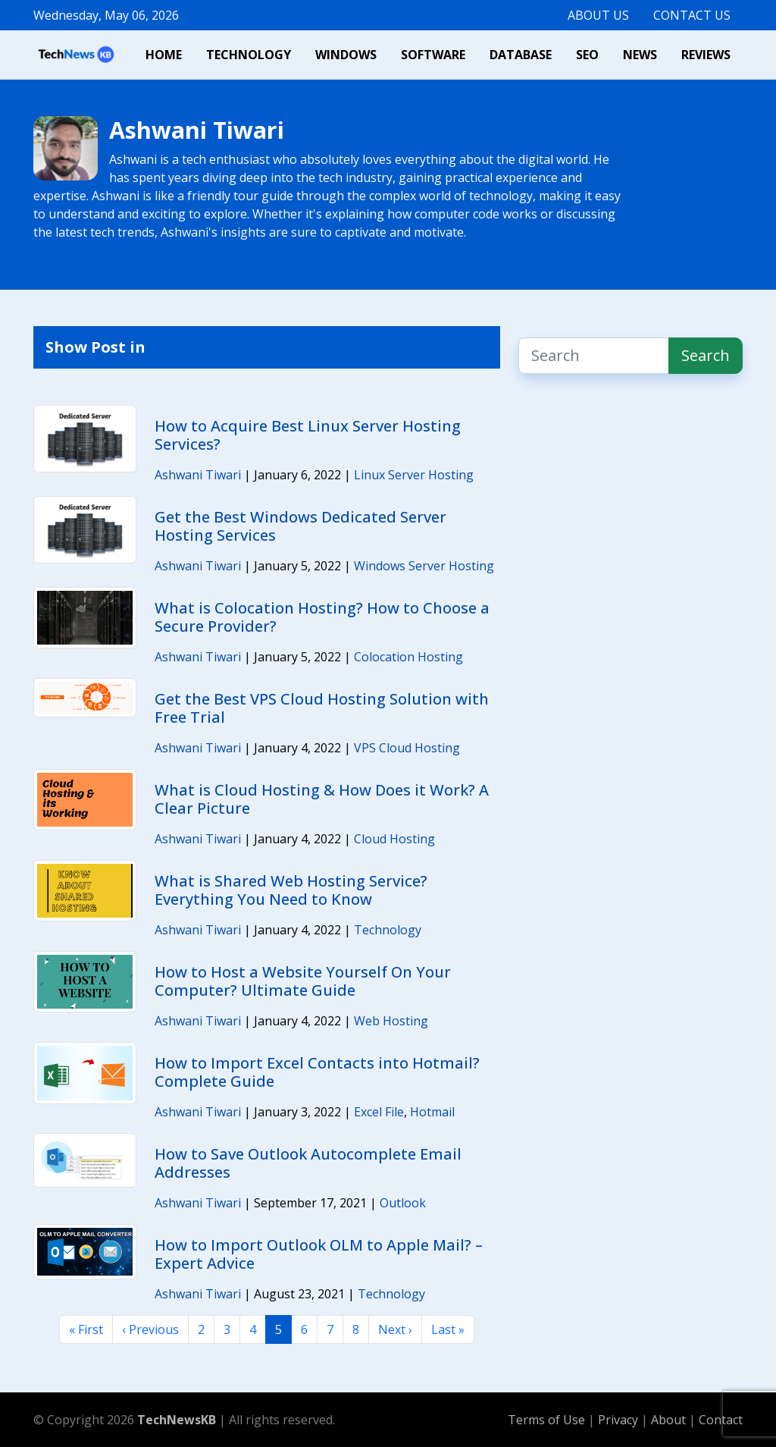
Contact (721, 1419)
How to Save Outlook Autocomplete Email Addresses (308, 1163)
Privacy (619, 1419)
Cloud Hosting (394, 838)
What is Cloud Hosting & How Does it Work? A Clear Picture (322, 799)
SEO (587, 54)
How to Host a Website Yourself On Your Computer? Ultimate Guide (303, 981)
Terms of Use (546, 1419)
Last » (448, 1329)
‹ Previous (150, 1329)
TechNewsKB (176, 1419)
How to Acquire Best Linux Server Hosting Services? (308, 435)
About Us (598, 15)
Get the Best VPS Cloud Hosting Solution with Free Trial (322, 708)
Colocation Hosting (408, 656)
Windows (346, 54)
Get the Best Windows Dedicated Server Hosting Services (300, 526)
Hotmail (432, 1111)
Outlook (403, 1202)
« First (86, 1329)
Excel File (379, 1111)
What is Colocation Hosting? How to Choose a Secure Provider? (322, 617)
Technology (248, 54)
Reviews (706, 54)
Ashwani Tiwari (198, 474)
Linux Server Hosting (414, 474)
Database (521, 54)
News (640, 54)
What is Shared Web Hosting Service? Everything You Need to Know (291, 890)
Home (164, 54)
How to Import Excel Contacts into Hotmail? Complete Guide (317, 1072)
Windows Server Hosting (424, 565)
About (670, 1419)
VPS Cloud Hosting (407, 747)
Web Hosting (391, 1020)
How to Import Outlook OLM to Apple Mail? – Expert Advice (319, 1254)
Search (705, 355)
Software (433, 54)
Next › (395, 1329)
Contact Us (692, 15)
